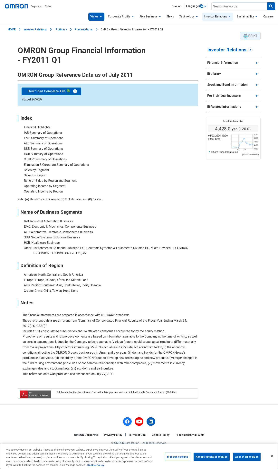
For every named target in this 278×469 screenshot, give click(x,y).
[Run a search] (271, 6)
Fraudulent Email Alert (190, 434)
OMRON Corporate (86, 434)
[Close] (271, 457)
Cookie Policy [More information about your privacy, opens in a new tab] (95, 465)
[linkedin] (151, 421)
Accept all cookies (246, 457)
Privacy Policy (113, 434)
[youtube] (139, 421)
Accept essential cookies (211, 457)
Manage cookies (177, 457)
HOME (12, 29)
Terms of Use (137, 434)
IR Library (61, 29)
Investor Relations (35, 29)
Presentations (84, 29)
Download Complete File (49, 91)
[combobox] (196, 6)
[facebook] (127, 421)
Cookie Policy (160, 434)
